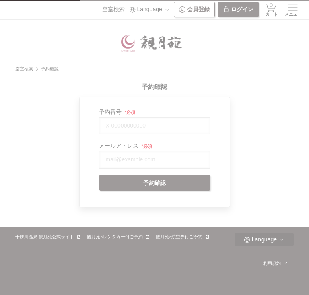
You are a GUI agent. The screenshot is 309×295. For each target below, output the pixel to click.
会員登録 (194, 9)
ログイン (238, 9)
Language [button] (149, 9)
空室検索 (113, 9)
